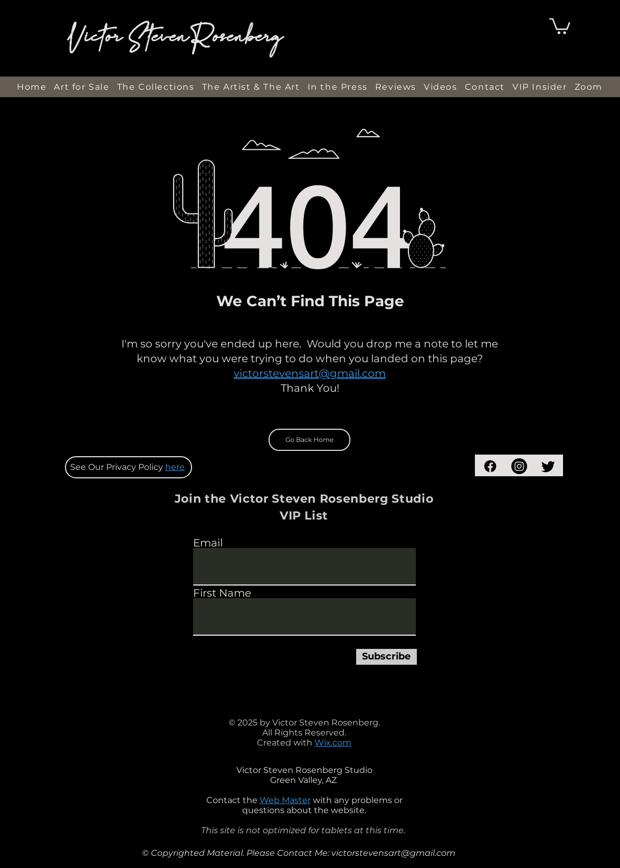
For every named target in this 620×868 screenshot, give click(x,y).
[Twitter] (548, 466)
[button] (559, 25)
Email (208, 542)
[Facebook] (490, 466)
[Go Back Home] (309, 440)
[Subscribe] (386, 657)
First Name (222, 593)
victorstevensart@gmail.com (310, 373)
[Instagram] (519, 466)
